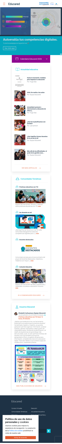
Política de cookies (16, 431)
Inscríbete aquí (9, 50)
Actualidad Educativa (38, 413)
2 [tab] (61, 55)
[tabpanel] (31, 31)
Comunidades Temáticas (19, 413)
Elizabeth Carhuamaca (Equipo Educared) (32, 314)
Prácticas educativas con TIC (28, 318)
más (39, 207)
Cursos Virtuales (17, 409)
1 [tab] (60, 55)
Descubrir (34, 409)
